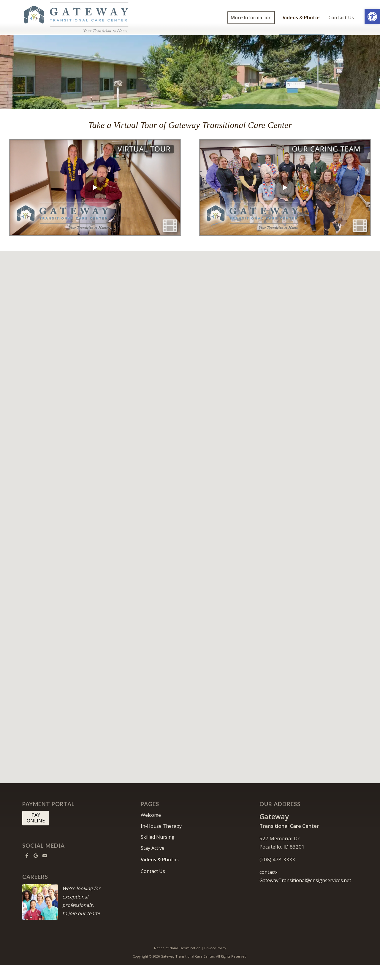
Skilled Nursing (158, 837)
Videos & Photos (160, 859)
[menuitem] (251, 17)
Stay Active (152, 848)
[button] (372, 16)
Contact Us (153, 871)
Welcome (151, 815)
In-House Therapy (161, 826)
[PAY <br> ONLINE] (35, 818)
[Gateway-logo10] (76, 17)
